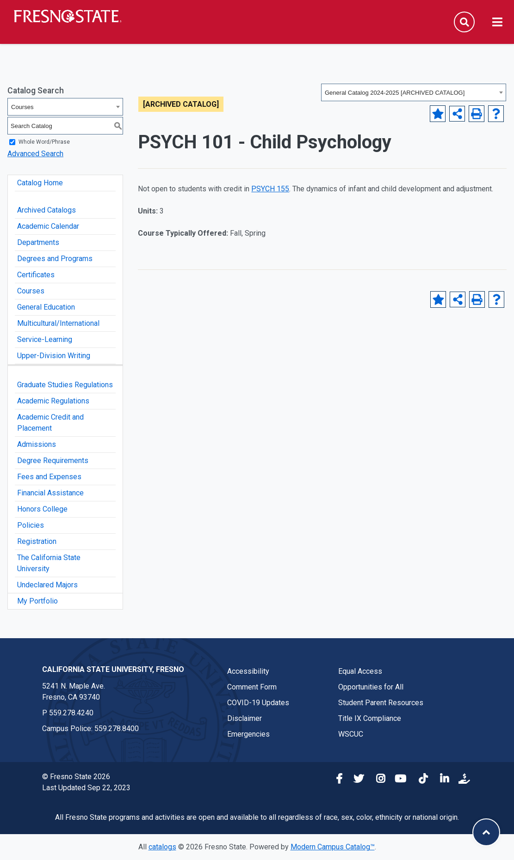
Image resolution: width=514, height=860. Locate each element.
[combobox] (413, 92)
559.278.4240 (71, 712)
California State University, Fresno (113, 669)
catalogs (162, 846)
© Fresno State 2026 (76, 776)
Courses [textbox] (22, 107)
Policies (30, 525)
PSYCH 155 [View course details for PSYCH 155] (270, 188)
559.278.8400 (116, 728)
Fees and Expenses (49, 476)
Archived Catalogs (46, 210)
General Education (46, 307)
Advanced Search (35, 153)
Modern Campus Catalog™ (333, 846)
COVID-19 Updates (258, 702)
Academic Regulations (53, 400)
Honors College (42, 509)
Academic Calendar (48, 226)
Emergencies (248, 734)
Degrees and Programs (55, 258)
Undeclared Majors (47, 584)
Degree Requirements (52, 460)
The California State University (49, 563)
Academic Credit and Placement (50, 423)
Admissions (36, 444)
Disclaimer (244, 718)
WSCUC (350, 734)
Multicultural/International (58, 323)
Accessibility (248, 671)
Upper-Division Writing (53, 355)
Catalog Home (40, 182)
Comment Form (252, 687)
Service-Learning (44, 339)
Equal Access (360, 671)
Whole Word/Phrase (44, 142)
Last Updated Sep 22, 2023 (86, 787)
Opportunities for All (370, 687)
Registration (36, 541)
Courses (30, 291)
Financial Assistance (50, 492)
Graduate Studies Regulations (65, 384)
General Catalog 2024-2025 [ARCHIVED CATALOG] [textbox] (394, 92)
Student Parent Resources (380, 702)
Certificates (36, 274)
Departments (38, 242)
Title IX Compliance (369, 718)
